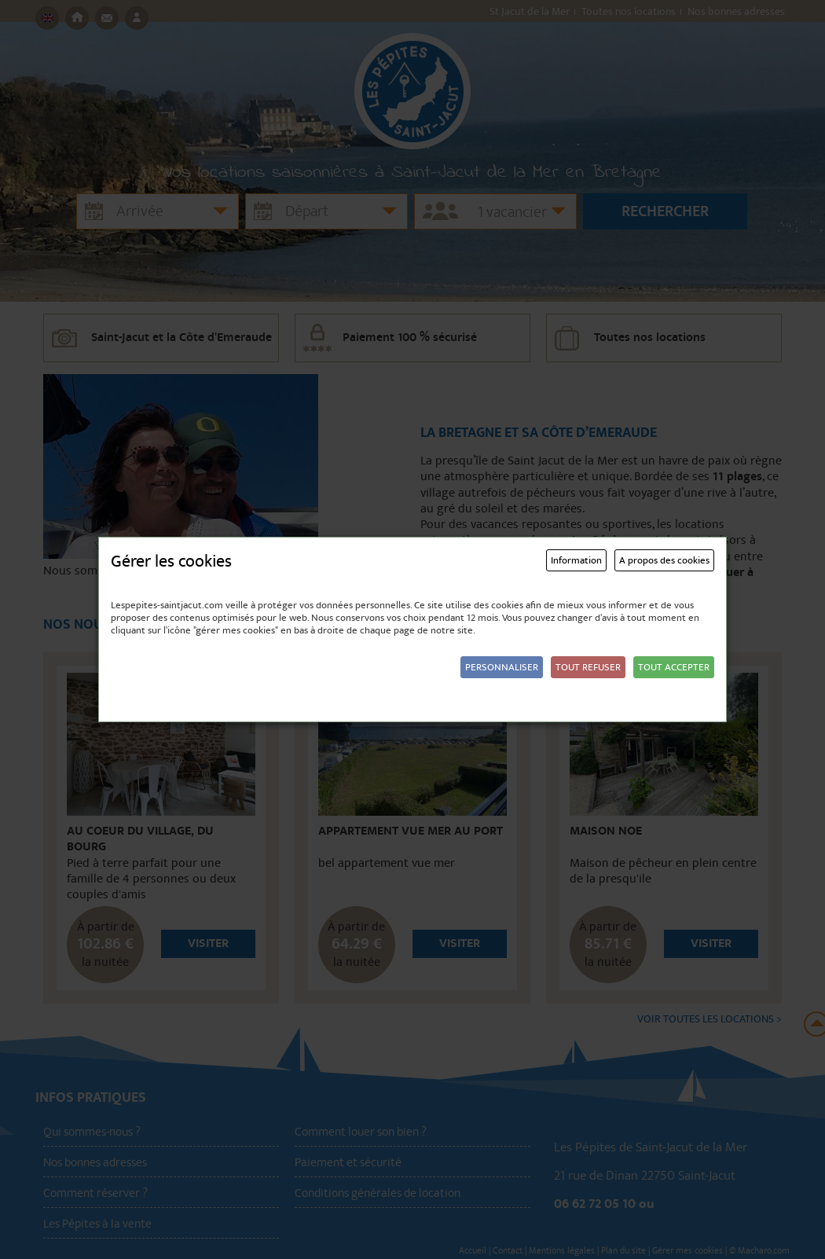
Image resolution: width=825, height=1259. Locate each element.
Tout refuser (588, 667)
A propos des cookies (664, 560)
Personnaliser (501, 667)
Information (576, 560)
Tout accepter (674, 667)
